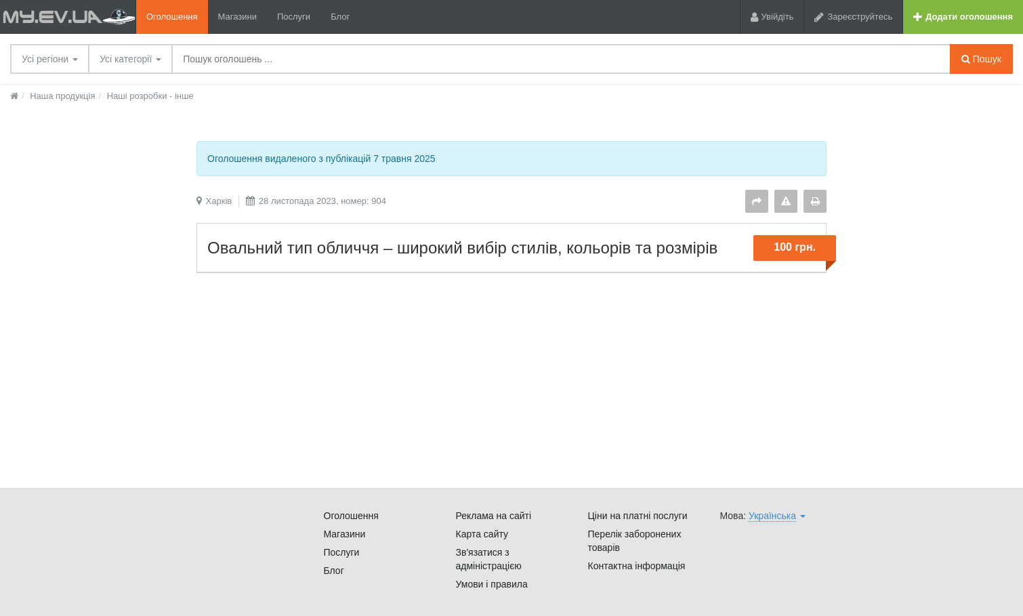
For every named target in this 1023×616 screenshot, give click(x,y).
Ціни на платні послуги (638, 515)
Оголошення (172, 17)
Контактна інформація (637, 565)
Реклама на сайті (494, 515)
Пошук (981, 59)
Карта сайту (482, 534)
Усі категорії (130, 59)
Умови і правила (492, 584)
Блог (340, 17)
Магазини (237, 17)
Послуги (293, 17)
